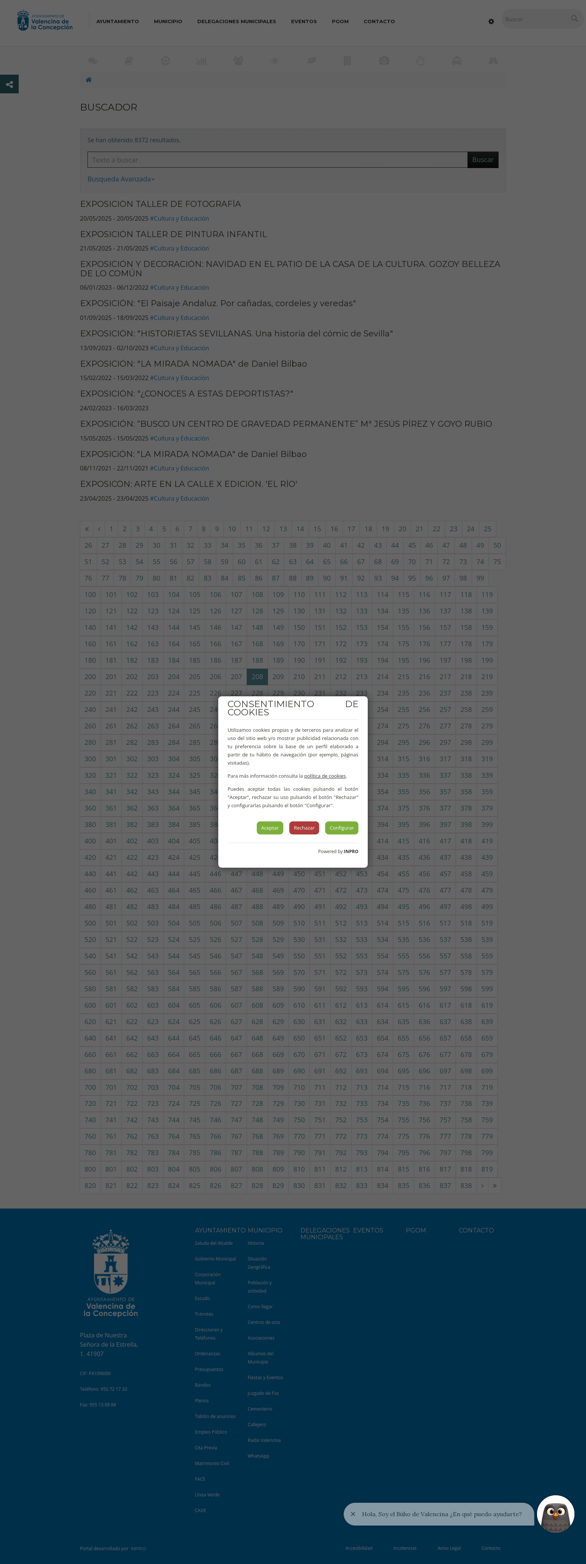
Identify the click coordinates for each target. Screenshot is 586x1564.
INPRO (351, 851)
